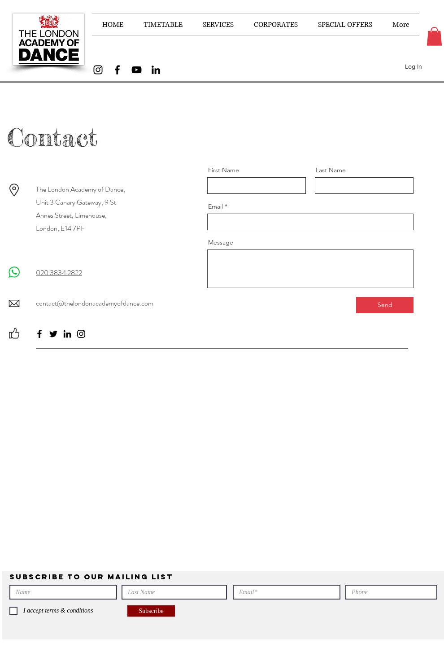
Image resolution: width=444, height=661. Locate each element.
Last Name (331, 170)
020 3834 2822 (59, 272)
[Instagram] (98, 70)
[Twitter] (53, 333)
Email (215, 206)
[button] (434, 36)
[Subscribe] (151, 611)
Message (220, 242)
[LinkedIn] (156, 70)
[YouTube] (137, 70)
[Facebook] (117, 70)
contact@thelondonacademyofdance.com (94, 303)
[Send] (385, 305)
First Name (223, 170)
